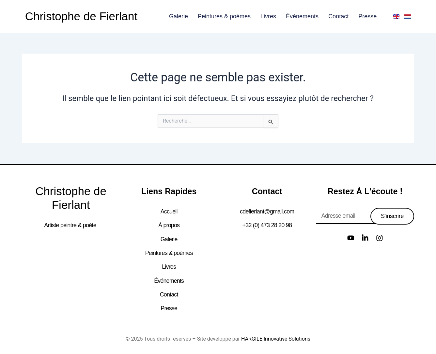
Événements (302, 16)
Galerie (178, 16)
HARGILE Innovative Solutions (275, 338)
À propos (169, 225)
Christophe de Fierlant (81, 16)
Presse (367, 16)
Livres (268, 16)
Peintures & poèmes (224, 16)
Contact (338, 16)
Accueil (168, 211)
